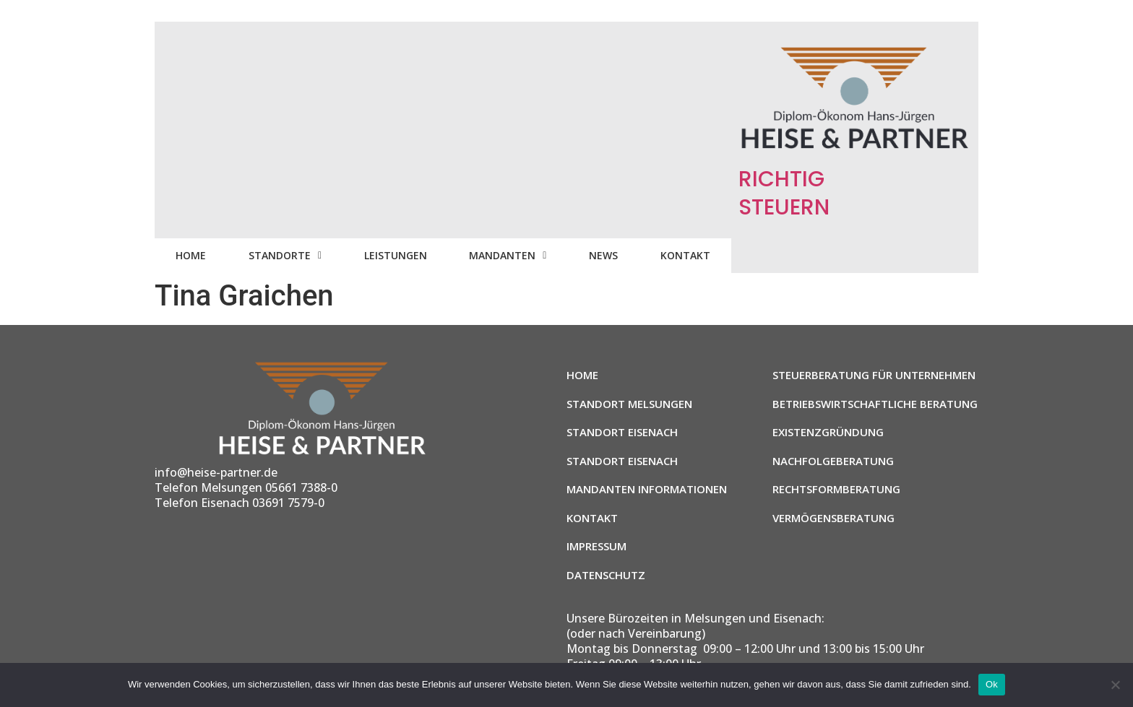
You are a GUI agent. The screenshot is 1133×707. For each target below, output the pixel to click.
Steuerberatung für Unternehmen (873, 375)
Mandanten (507, 255)
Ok (992, 684)
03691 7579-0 (288, 503)
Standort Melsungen (629, 403)
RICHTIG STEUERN (784, 193)
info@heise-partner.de (216, 472)
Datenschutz (605, 575)
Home (191, 255)
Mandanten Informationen (646, 489)
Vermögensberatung (833, 518)
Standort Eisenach (622, 432)
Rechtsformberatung (836, 489)
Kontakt (685, 255)
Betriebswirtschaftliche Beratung (875, 403)
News (603, 255)
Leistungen (395, 255)
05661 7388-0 (301, 487)
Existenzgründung (828, 432)
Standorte (285, 255)
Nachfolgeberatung (833, 461)
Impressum (596, 546)
